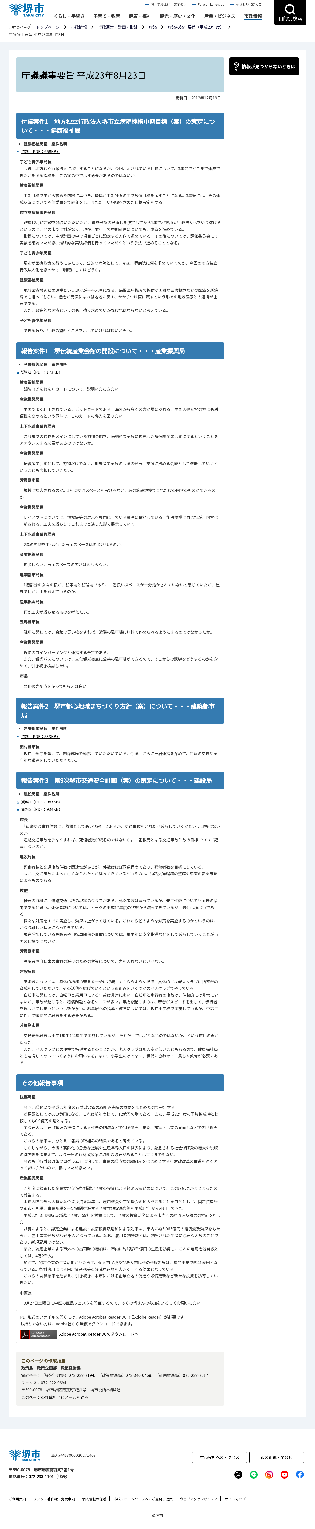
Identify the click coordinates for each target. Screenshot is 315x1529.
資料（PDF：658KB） (40, 151)
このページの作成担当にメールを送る (55, 1397)
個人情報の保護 (94, 1498)
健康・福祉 (140, 16)
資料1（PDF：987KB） (42, 802)
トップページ (48, 27)
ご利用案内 (17, 1498)
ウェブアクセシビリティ (199, 1498)
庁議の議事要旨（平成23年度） (196, 27)
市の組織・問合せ (276, 1457)
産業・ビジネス (219, 16)
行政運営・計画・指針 (118, 27)
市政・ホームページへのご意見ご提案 (143, 1498)
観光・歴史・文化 (177, 16)
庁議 (153, 27)
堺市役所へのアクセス (219, 1457)
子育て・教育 (106, 16)
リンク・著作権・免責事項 (54, 1498)
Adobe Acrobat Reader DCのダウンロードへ (79, 1334)
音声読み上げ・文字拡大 (169, 4)
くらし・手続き (69, 16)
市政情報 (253, 16)
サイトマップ (235, 1498)
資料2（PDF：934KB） (42, 809)
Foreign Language (211, 4)
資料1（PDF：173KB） (42, 372)
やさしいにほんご (249, 4)
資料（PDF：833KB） (40, 736)
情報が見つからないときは (268, 66)
